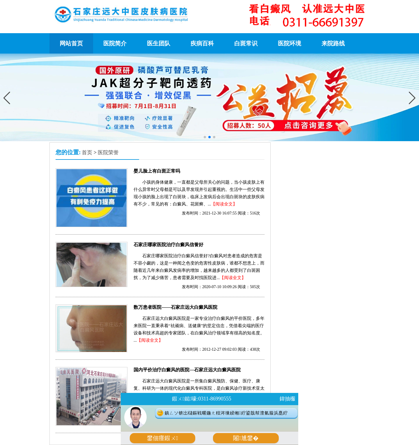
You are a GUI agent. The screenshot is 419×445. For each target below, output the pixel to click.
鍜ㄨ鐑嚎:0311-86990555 (201, 399)
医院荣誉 (108, 152)
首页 (87, 152)
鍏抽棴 (287, 399)
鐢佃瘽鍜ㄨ (162, 438)
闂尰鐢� (245, 438)
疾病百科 (202, 43)
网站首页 (71, 43)
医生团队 (158, 43)
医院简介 (115, 43)
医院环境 (289, 43)
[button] (412, 98)
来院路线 (333, 43)
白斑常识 (246, 43)
